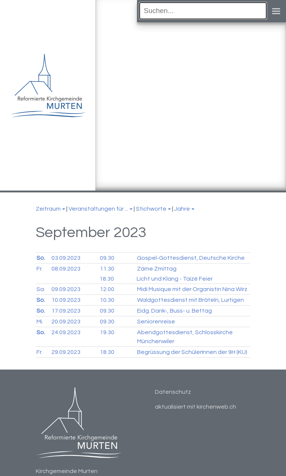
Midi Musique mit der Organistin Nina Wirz (192, 289)
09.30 (107, 258)
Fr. (39, 269)
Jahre (182, 209)
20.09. (65, 322)
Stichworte (151, 209)
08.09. (65, 269)
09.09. (65, 289)
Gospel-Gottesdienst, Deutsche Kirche (191, 258)
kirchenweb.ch (216, 407)
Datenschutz (173, 392)
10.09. (65, 300)
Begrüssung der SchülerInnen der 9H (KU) (192, 352)
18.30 (106, 279)
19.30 (107, 332)
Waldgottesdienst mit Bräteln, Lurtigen (190, 300)
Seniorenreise (156, 322)
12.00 (107, 289)
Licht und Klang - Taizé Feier (175, 279)
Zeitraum (48, 209)
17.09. (65, 311)
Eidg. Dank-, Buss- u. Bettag (174, 311)
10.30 (107, 300)
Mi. (39, 322)
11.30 (107, 269)
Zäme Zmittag (157, 269)
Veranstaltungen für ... (98, 209)
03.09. (65, 258)
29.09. (65, 352)
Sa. (40, 289)
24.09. (65, 332)
